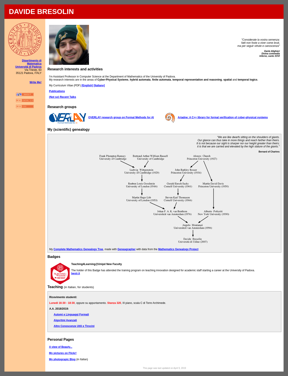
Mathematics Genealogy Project (178, 249)
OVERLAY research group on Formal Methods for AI (121, 117)
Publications (57, 91)
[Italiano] (99, 85)
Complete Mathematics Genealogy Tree (78, 249)
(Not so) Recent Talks (62, 97)
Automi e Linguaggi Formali (71, 314)
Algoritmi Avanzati (65, 320)
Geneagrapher (126, 249)
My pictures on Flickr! (63, 353)
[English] (87, 85)
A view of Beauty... (60, 346)
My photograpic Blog (62, 359)
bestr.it (75, 273)
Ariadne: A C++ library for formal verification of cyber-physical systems (223, 117)
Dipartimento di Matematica (31, 62)
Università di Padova (28, 66)
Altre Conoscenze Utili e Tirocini (74, 326)
